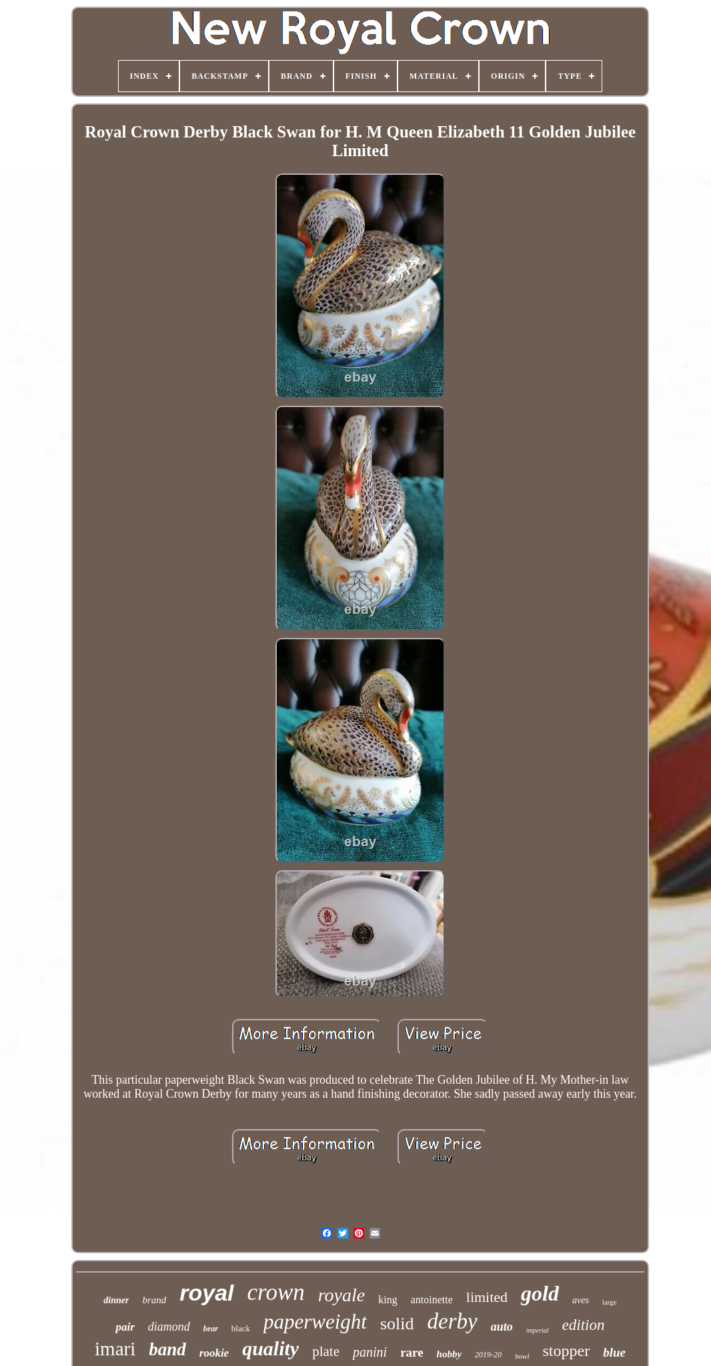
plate (325, 1351)
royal (206, 1292)
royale (342, 1295)
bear (210, 1328)
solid (397, 1323)
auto (502, 1326)
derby (453, 1321)
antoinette (432, 1299)
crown (276, 1292)
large (609, 1302)
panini (370, 1352)
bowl (522, 1356)
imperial (537, 1330)
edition (583, 1325)
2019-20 (488, 1354)
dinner (116, 1300)
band (167, 1349)
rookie (214, 1353)
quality (270, 1348)
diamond (169, 1326)
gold (540, 1293)
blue (614, 1352)
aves (580, 1300)
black (240, 1328)
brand (154, 1300)
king (387, 1299)
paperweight (315, 1321)
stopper (566, 1350)
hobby (449, 1354)
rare (411, 1352)
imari (115, 1348)
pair (124, 1327)
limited (487, 1297)
